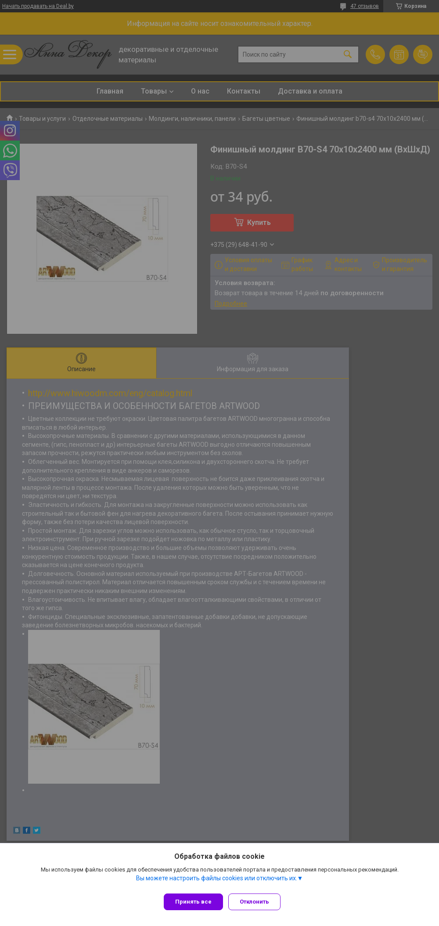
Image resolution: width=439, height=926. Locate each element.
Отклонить (258, 901)
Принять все (193, 901)
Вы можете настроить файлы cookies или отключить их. (216, 881)
